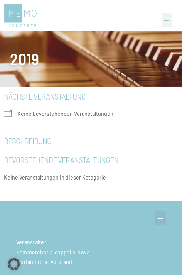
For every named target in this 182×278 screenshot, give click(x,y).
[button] (167, 20)
